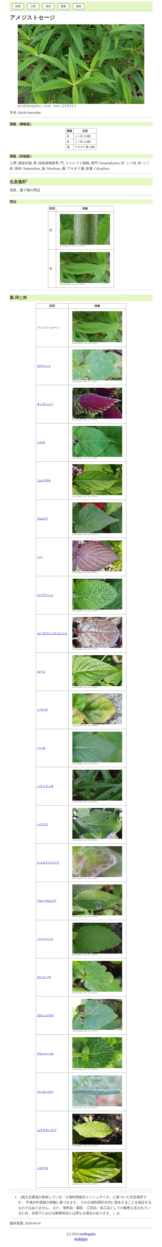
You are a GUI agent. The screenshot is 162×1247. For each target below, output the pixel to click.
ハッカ (41, 747)
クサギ (41, 442)
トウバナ (42, 709)
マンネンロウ (45, 1091)
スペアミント (45, 595)
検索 (18, 6)
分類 (33, 6)
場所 (48, 6)
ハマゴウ (42, 824)
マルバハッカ (45, 1053)
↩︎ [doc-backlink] (118, 1213)
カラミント (44, 365)
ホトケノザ (44, 977)
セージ (41, 671)
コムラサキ (44, 480)
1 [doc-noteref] (26, 180)
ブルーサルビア (46, 900)
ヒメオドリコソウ (48, 862)
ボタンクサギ (45, 1015)
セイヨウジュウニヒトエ (52, 633)
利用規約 (81, 1239)
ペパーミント (45, 938)
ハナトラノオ (45, 786)
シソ (40, 556)
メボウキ (42, 1168)
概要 (63, 6)
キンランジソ (45, 404)
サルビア (42, 518)
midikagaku (88, 1234)
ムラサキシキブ (46, 1130)
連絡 (78, 6)
